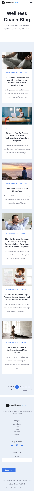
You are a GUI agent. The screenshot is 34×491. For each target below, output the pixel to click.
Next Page (27, 390)
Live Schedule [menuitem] (17, 424)
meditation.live (12, 72)
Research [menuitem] (17, 431)
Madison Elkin (12, 233)
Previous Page (8, 386)
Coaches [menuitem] (17, 426)
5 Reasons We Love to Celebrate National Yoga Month (17, 350)
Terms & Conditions (12, 488)
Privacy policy (24, 488)
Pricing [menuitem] (17, 429)
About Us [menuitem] (17, 434)
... (31, 387)
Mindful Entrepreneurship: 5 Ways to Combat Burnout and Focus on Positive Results (17, 297)
